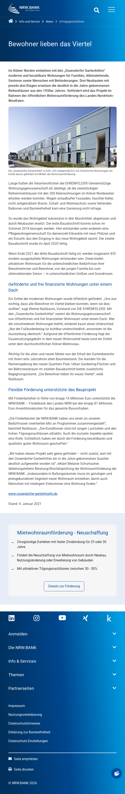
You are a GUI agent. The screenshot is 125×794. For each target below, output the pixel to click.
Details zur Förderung (64, 586)
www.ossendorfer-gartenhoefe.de (32, 494)
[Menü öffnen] (111, 10)
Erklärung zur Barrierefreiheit (29, 732)
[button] (117, 773)
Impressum (16, 706)
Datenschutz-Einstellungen (28, 741)
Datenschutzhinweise (24, 723)
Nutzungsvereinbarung (25, 715)
